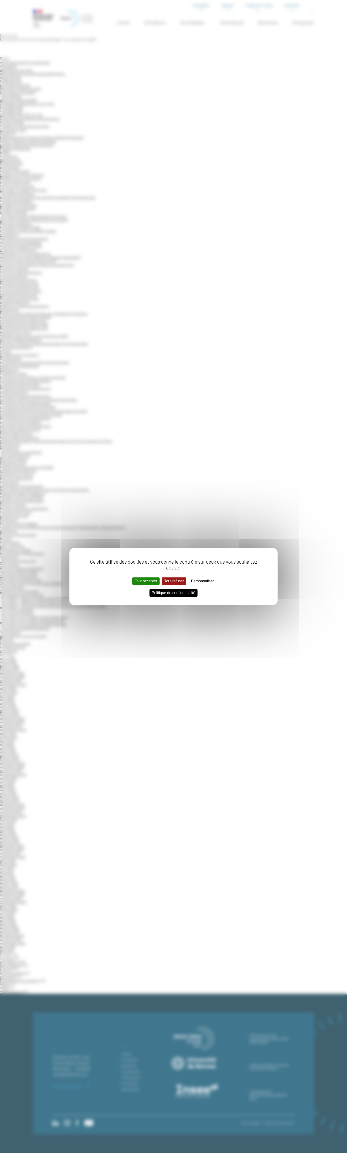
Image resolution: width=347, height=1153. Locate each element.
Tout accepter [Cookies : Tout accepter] (146, 581)
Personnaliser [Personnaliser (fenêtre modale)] (202, 581)
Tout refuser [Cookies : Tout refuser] (174, 581)
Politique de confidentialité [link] (173, 593)
